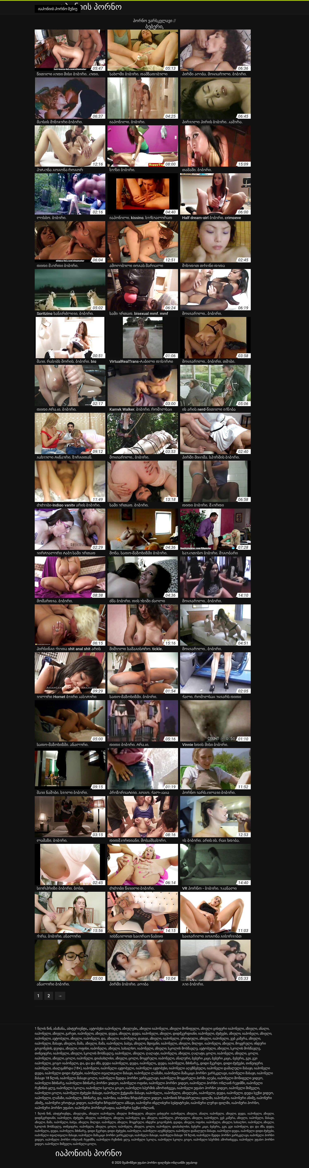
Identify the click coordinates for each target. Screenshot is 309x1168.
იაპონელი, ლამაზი (49, 1098)
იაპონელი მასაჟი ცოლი (78, 1078)
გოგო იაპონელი (65, 1063)
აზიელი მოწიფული (184, 1028)
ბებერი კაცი (201, 1058)
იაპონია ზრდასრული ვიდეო (139, 1098)
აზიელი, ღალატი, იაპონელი (155, 1053)
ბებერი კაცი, (221, 1058)
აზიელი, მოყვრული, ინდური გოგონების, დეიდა (149, 1122)
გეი (248, 1058)
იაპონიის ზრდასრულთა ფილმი (188, 1098)
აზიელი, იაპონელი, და (87, 1038)
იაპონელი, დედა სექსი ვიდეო (250, 1093)
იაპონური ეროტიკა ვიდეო (65, 1103)
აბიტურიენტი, (77, 1028)
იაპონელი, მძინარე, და (83, 1098)
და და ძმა (93, 1063)
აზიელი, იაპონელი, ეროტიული (174, 1038)
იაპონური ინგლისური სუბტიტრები (162, 1103)
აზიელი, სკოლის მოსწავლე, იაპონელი (100, 1053)
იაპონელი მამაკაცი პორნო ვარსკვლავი (195, 1073)
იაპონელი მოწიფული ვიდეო (240, 1078)
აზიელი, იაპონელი (243, 1033)
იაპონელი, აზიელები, (180, 1093)
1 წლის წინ (43, 1028)
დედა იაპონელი (115, 1063)
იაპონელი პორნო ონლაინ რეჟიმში (217, 1083)
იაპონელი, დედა (212, 1093)
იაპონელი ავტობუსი (151, 1068)
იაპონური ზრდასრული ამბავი (111, 1103)
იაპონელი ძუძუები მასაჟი (82, 1093)
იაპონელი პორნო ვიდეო (168, 1083)
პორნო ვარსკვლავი (153, 20)
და (82, 1063)
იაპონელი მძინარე (49, 1083)
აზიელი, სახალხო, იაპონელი (130, 1048)
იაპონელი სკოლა (70, 1088)
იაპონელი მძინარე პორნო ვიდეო (92, 1083)
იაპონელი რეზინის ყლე (113, 1139)
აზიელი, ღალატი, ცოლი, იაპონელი (205, 1053)
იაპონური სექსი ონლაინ (135, 1108)
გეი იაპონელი (238, 1126)
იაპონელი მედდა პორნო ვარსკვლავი (128, 1078)
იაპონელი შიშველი (244, 1088)
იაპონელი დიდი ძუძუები (64, 1073)
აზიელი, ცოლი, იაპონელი (113, 1126)
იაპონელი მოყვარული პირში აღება (188, 1078)
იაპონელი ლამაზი (148, 1073)
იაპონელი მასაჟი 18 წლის (177, 1135)
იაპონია (109, 1098)
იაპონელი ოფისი (133, 1083)
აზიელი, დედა (106, 1033)
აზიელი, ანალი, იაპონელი (205, 1113)
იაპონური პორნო (245, 1103)
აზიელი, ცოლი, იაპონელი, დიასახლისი (83, 1058)
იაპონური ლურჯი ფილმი (210, 1103)
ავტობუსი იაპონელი (105, 1028)
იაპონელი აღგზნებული (187, 1068)
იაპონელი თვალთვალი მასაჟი (108, 1073)
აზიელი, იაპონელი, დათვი (127, 1038)
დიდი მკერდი (211, 1063)
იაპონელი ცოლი (48, 1093)
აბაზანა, (59, 1028)
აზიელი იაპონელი (153, 1028)
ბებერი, (238, 1058)
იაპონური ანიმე (243, 1098)
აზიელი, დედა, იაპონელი (138, 1033)
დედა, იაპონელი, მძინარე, (178, 1063)
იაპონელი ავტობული (117, 1068)
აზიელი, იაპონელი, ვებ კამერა (223, 1038)
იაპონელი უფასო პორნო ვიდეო (202, 1088)
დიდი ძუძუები (233, 1063)
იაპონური (221, 1098)
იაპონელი (91, 1068)
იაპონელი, (154, 1093)
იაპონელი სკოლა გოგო (105, 1088)
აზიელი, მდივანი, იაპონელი (155, 1043)
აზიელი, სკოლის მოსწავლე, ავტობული (185, 1048)
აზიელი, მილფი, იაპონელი (199, 1043)
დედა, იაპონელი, (143, 1063)
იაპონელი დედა (228, 1130)
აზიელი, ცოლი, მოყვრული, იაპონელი (144, 1058)
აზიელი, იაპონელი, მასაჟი (255, 1117)
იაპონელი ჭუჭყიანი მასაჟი (123, 1093)
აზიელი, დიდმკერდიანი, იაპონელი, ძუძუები (193, 1033)
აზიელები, (130, 1028)
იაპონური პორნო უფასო (54, 1108)
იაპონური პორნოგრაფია (94, 1108)
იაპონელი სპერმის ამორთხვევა (150, 1088)
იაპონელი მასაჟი (241, 1073)
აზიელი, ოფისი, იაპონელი (85, 1048)
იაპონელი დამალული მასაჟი (229, 1068)
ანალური (183, 1058)
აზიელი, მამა (73, 1043)
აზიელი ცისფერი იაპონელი (222, 1028)
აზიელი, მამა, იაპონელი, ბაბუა (108, 1043)
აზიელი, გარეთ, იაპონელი (73, 1033)
